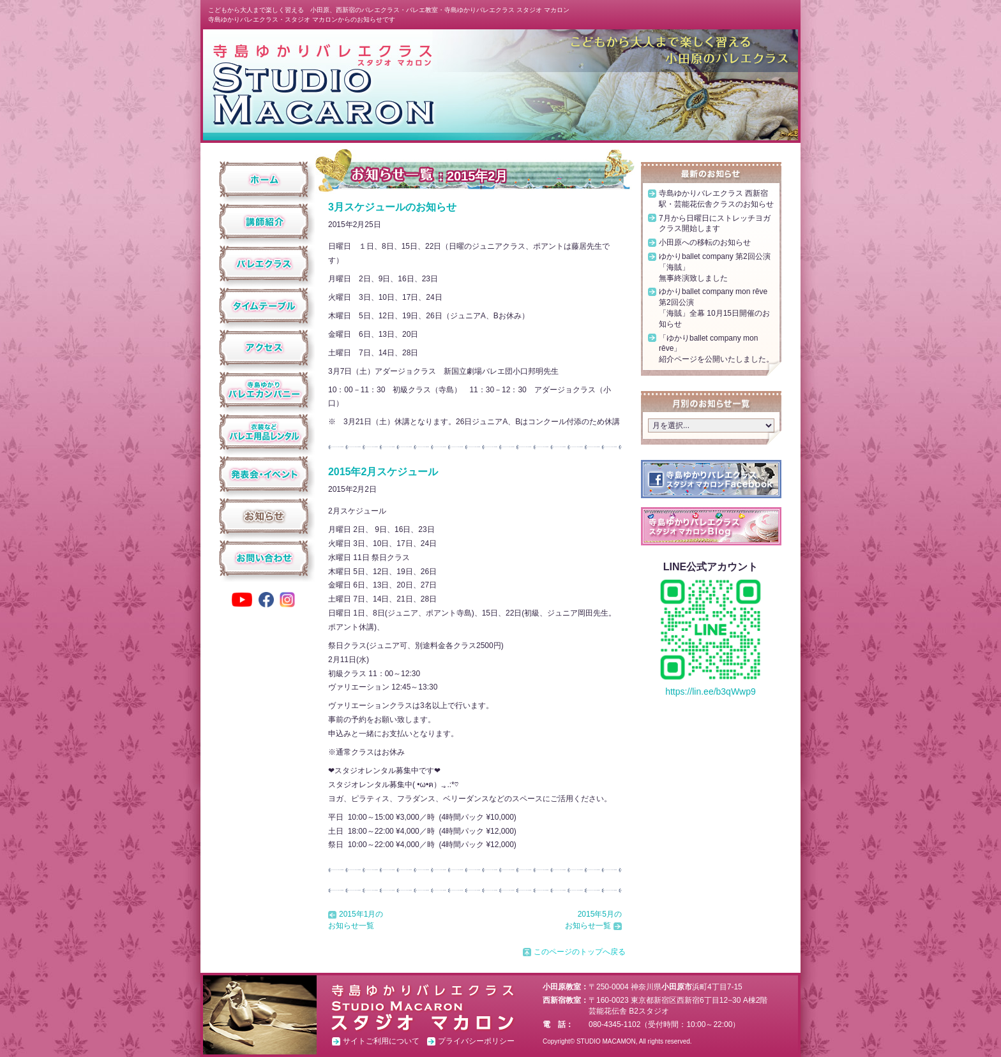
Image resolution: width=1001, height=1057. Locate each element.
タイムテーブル (264, 305)
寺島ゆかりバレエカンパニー (264, 389)
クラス (264, 263)
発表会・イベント (264, 473)
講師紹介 (264, 221)
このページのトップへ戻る (580, 951)
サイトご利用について (381, 1041)
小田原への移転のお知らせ (705, 242)
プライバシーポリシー (476, 1041)
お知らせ (264, 516)
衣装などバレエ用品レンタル (264, 431)
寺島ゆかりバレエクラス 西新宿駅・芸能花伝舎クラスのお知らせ (716, 199)
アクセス (264, 347)
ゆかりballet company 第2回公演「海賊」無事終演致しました (715, 267)
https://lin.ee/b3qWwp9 (710, 691)
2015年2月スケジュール (383, 471)
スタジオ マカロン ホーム (322, 83)
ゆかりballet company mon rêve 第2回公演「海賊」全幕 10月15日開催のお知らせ (714, 307)
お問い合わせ (264, 558)
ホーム (264, 179)
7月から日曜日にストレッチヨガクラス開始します (715, 223)
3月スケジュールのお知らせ (392, 207)
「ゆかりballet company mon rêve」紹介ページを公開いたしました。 (716, 349)
